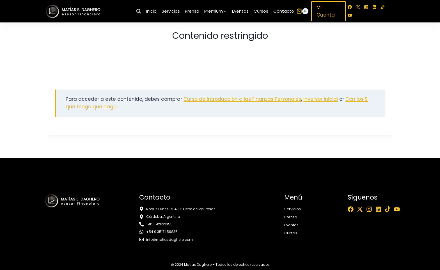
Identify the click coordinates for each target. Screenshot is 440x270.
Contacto (283, 11)
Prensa (192, 11)
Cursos (261, 11)
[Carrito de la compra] (302, 11)
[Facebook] (350, 7)
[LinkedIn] (374, 7)
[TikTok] (383, 7)
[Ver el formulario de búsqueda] (139, 11)
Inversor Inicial (320, 99)
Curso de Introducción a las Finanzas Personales (242, 99)
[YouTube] (350, 15)
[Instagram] (366, 7)
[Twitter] (358, 7)
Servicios (171, 11)
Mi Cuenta (326, 11)
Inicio (151, 11)
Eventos (240, 11)
